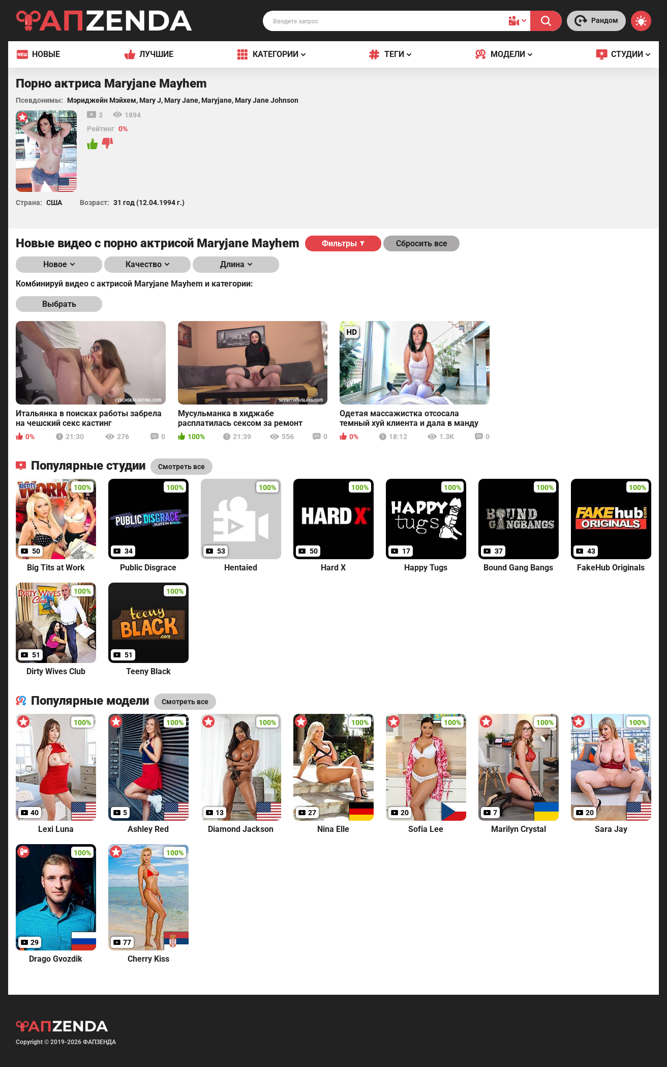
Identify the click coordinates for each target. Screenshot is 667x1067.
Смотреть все (185, 702)
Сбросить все (421, 243)
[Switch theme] (641, 21)
